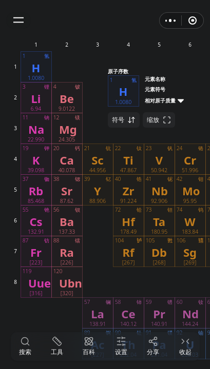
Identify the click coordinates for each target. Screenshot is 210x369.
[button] (18, 20)
